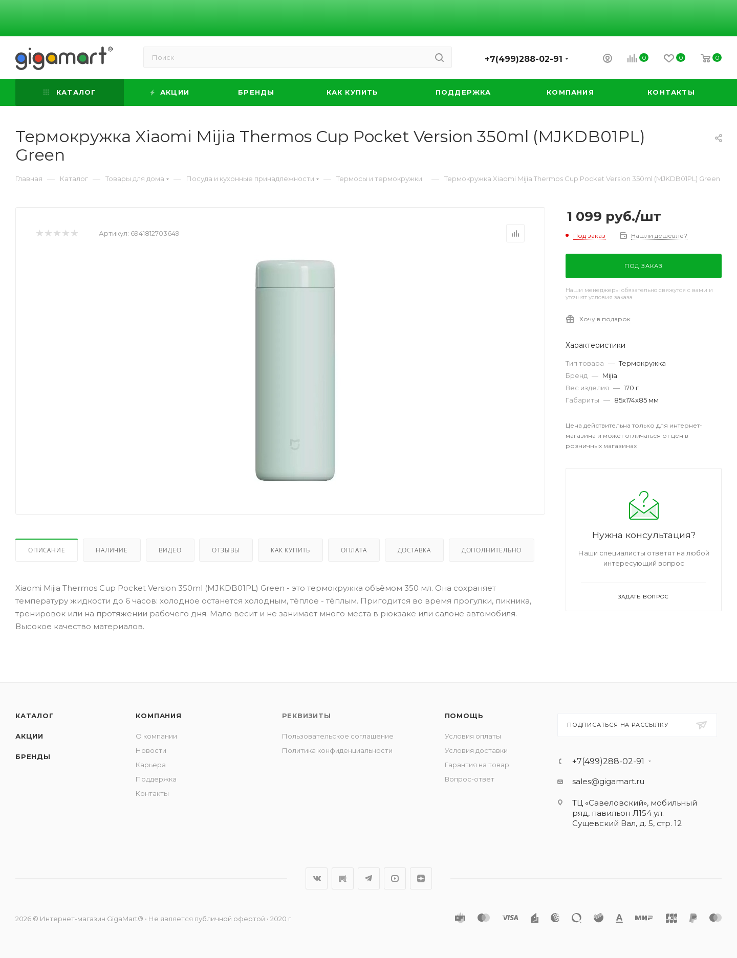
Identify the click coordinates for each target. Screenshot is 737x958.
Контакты (152, 793)
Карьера (151, 765)
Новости (151, 750)
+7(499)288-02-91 (523, 59)
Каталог (34, 715)
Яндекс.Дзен (421, 878)
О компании (156, 736)
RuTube (343, 878)
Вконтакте (317, 878)
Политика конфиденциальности (337, 750)
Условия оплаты (473, 736)
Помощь (464, 715)
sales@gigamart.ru (608, 781)
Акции (29, 736)
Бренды (33, 756)
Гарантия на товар (477, 765)
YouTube (395, 878)
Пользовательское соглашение (338, 736)
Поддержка (156, 779)
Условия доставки (476, 750)
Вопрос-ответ (469, 779)
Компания (158, 715)
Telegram (369, 878)
